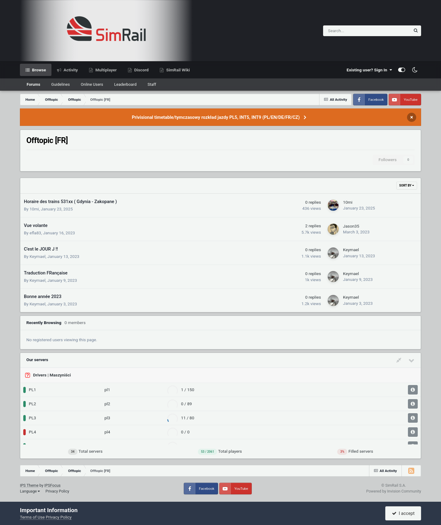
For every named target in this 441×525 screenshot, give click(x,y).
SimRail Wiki (177, 69)
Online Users (92, 84)
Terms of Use (32, 517)
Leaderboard (125, 84)
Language (30, 491)
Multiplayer (105, 69)
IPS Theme (29, 485)
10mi (34, 208)
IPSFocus (52, 485)
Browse (38, 69)
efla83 (35, 232)
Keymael (37, 256)
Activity (70, 69)
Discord (141, 69)
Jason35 (351, 226)
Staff (152, 84)
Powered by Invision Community (393, 491)
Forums (33, 84)
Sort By (406, 185)
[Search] (351, 30)
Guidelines (60, 84)
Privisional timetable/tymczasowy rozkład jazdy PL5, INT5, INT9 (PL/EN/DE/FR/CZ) (216, 117)
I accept (403, 513)
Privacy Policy (57, 491)
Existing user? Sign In (369, 70)
